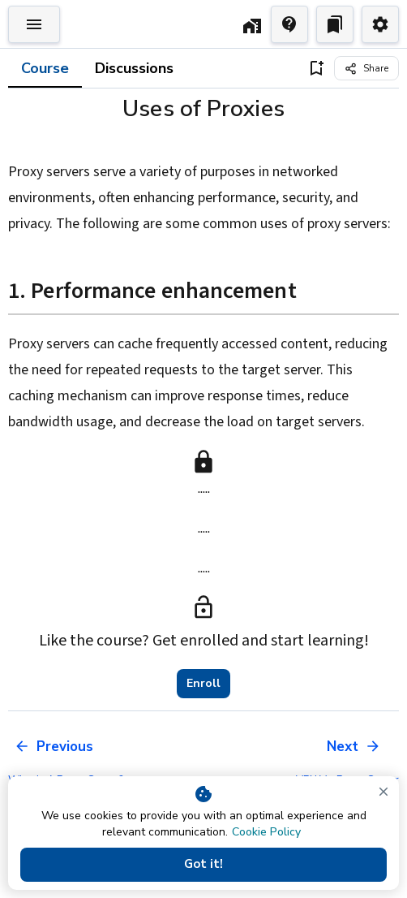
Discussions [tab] (134, 68)
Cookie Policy (266, 832)
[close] (383, 791)
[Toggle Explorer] (34, 24)
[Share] (366, 68)
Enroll (203, 683)
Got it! (203, 865)
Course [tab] (45, 68)
